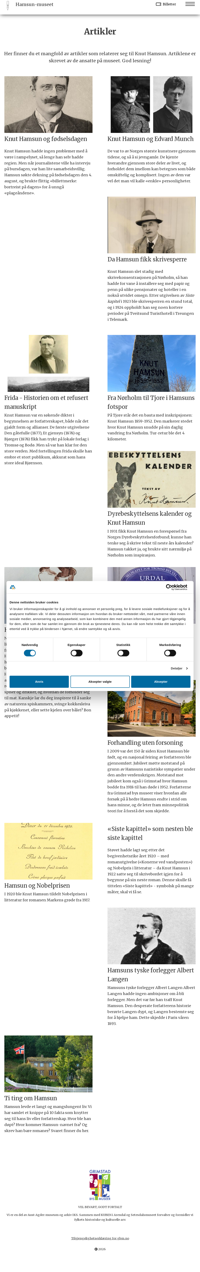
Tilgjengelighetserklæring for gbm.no (100, 1238)
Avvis (39, 681)
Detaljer (177, 668)
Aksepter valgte (100, 681)
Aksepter (160, 681)
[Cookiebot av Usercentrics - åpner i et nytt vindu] (172, 587)
